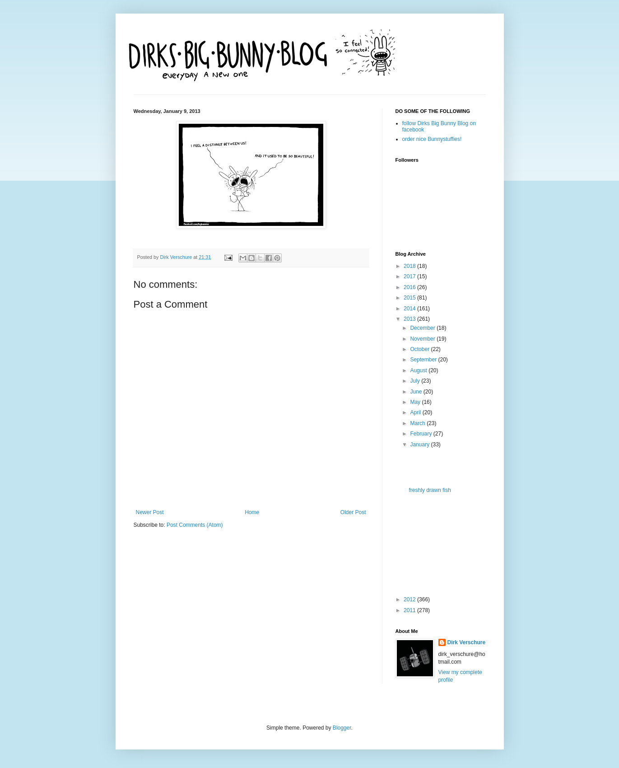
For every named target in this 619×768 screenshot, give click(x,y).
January (420, 444)
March (418, 423)
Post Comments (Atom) (195, 525)
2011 (410, 610)
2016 (410, 287)
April (416, 412)
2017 (410, 276)
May (416, 402)
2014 (410, 308)
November (423, 339)
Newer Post (150, 512)
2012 (410, 599)
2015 (410, 298)
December (423, 328)
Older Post (353, 512)
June (416, 392)
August (419, 370)
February (421, 434)
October (420, 349)
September (424, 359)
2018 (410, 266)
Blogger (342, 728)
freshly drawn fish (430, 490)
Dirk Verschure (177, 257)
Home (252, 512)
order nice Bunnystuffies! (432, 139)
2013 (410, 319)
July (415, 381)
